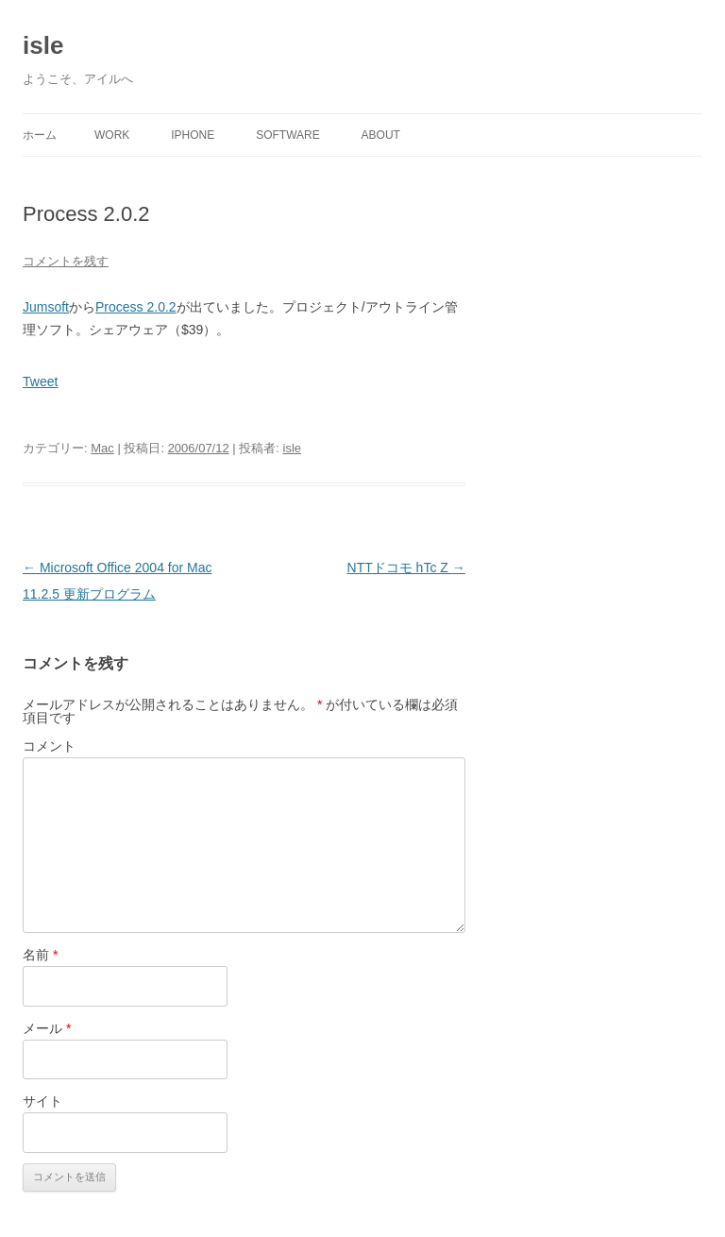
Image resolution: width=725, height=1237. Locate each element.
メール (47, 1028)
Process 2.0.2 (136, 306)
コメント (49, 746)
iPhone (192, 135)
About (381, 135)
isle (43, 45)
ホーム (40, 135)
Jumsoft (46, 306)
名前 (40, 954)
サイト (42, 1101)
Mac (102, 448)
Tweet (40, 381)
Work (111, 135)
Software (288, 135)
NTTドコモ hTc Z (406, 567)
